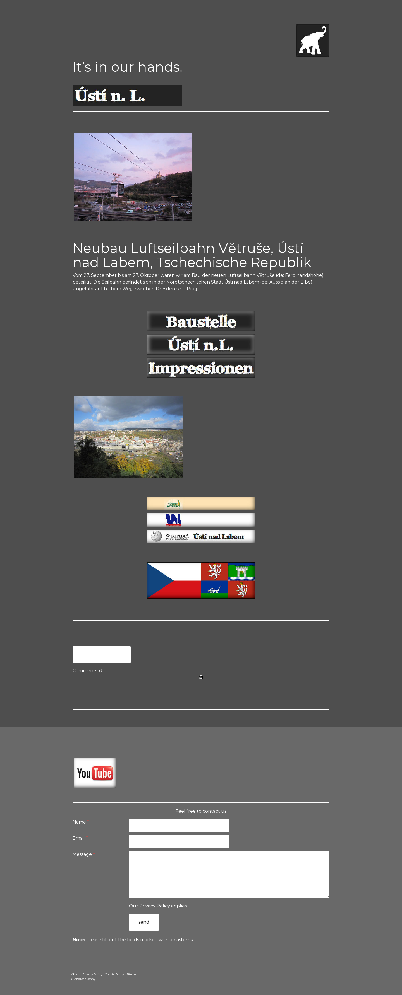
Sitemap (132, 974)
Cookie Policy (114, 974)
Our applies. (158, 906)
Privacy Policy (154, 906)
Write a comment (101, 654)
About (75, 974)
